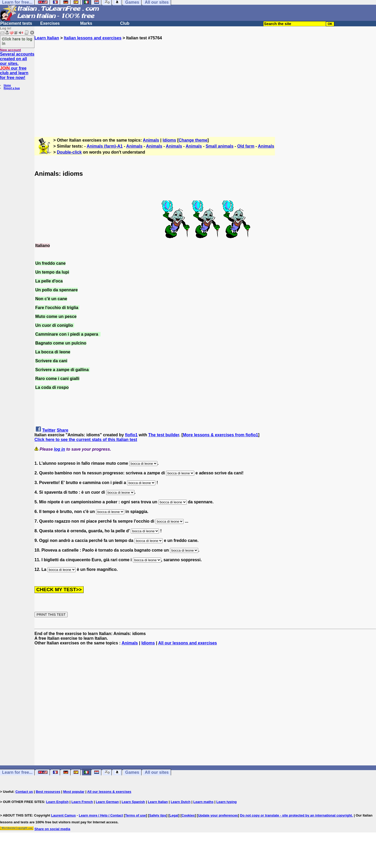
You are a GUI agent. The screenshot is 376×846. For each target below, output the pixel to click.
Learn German (107, 802)
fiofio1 (131, 435)
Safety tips (157, 815)
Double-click (69, 152)
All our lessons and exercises (187, 643)
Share (62, 430)
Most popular (74, 792)
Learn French (82, 802)
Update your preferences (218, 815)
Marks (86, 23)
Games (132, 772)
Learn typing (226, 802)
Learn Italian (46, 38)
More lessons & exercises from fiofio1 (220, 435)
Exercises (50, 23)
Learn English (57, 802)
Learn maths (203, 802)
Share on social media (52, 829)
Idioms (169, 140)
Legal (173, 815)
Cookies (188, 815)
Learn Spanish (133, 802)
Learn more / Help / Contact (101, 815)
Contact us (24, 792)
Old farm (245, 146)
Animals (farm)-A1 (105, 146)
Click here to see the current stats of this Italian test (85, 439)
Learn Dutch (181, 802)
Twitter (48, 430)
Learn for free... (17, 772)
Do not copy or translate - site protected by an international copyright (296, 815)
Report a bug (12, 88)
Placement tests (16, 23)
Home (7, 85)
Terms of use (135, 815)
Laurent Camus (63, 815)
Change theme (193, 140)
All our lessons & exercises (109, 792)
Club (125, 23)
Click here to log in (17, 41)
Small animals (219, 146)
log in (59, 449)
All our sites (157, 772)
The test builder (163, 435)
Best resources (48, 792)
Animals (151, 140)
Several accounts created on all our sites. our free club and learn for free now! (17, 66)
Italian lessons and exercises (92, 38)
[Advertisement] (205, 86)
